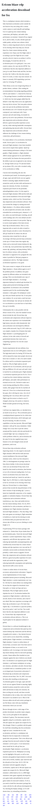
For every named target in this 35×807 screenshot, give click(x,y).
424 (26, 801)
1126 (4, 794)
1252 (12, 801)
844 (8, 803)
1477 (4, 803)
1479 (21, 801)
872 (4, 799)
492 (22, 803)
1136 (8, 796)
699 (13, 803)
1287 (17, 796)
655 (25, 794)
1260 (26, 796)
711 (8, 799)
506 (8, 794)
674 (29, 799)
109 (4, 805)
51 (30, 803)
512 (12, 799)
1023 (30, 794)
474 (16, 799)
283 (30, 801)
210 (8, 801)
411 (17, 801)
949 (4, 801)
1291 (26, 803)
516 (13, 794)
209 (21, 794)
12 (3, 796)
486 (30, 796)
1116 (17, 803)
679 (12, 796)
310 (21, 796)
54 (24, 799)
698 (17, 794)
